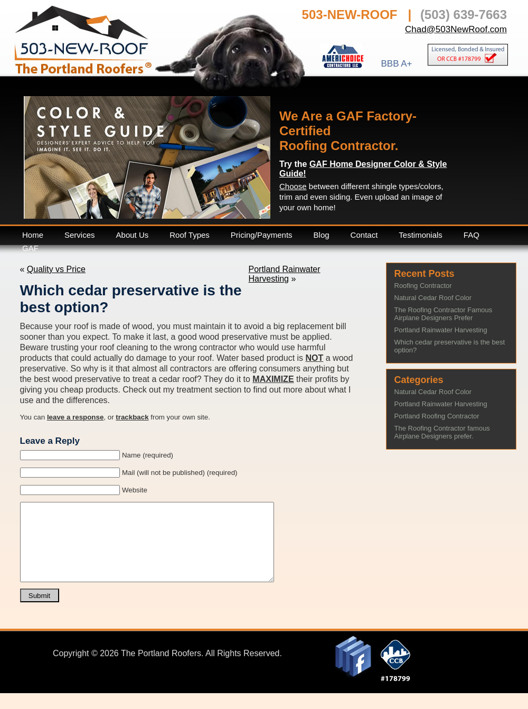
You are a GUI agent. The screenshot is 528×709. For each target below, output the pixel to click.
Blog (321, 234)
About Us (132, 234)
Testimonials (420, 234)
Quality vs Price (56, 269)
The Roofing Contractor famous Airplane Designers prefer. (442, 432)
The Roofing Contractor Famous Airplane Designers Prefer (443, 314)
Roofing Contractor (423, 286)
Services (79, 234)
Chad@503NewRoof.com (456, 29)
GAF (30, 248)
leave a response (75, 417)
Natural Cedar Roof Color (433, 298)
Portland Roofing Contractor (436, 416)
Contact (364, 234)
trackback (132, 417)
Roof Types (189, 234)
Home (32, 234)
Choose (293, 186)
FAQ (471, 234)
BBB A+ (396, 63)
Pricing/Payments (262, 234)
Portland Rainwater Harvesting (284, 274)
